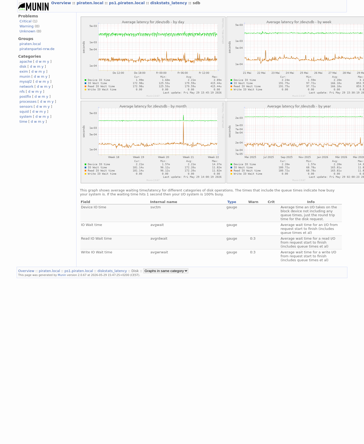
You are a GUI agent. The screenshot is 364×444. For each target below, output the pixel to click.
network (26, 86)
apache (26, 61)
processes (28, 101)
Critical (25, 21)
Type (231, 202)
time (23, 122)
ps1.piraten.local (127, 3)
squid (24, 112)
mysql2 (26, 81)
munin (25, 76)
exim (24, 71)
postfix (25, 96)
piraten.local (90, 3)
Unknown (27, 31)
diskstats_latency (169, 3)
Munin (62, 275)
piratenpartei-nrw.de (37, 49)
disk (23, 66)
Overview (61, 3)
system (26, 117)
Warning (26, 26)
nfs (22, 91)
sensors (26, 106)
